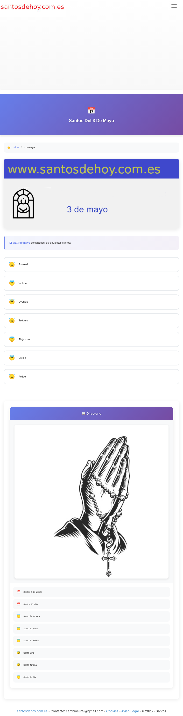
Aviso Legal (130, 711)
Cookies (112, 711)
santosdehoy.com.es (32, 711)
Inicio (16, 147)
